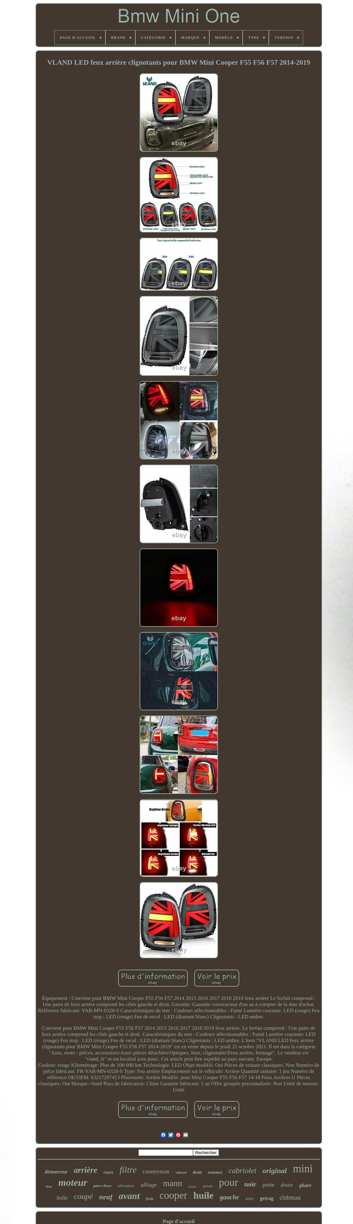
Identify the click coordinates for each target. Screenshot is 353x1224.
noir (250, 1184)
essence (215, 1172)
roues (108, 1172)
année (208, 1186)
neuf (106, 1197)
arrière (85, 1170)
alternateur (126, 1186)
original (274, 1171)
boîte (62, 1198)
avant (129, 1196)
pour (228, 1182)
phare (305, 1185)
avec (249, 1198)
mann (172, 1183)
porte (268, 1184)
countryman (156, 1172)
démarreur (56, 1172)
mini (303, 1169)
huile (203, 1195)
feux (49, 1186)
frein (149, 1199)
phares (192, 1186)
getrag (266, 1198)
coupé (83, 1196)
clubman (290, 1197)
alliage (149, 1184)
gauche (229, 1197)
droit (197, 1172)
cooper (173, 1195)
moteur (72, 1182)
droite (287, 1185)
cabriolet (242, 1170)
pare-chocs (102, 1185)
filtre (128, 1170)
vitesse (181, 1172)
